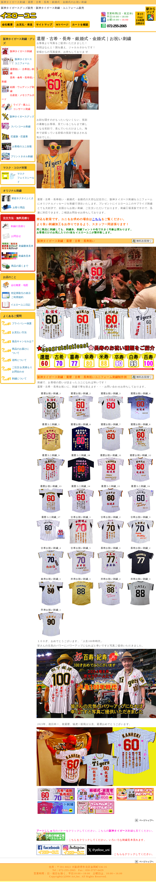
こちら (96, 219)
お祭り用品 (13, 207)
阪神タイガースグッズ (18, 116)
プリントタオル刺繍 (17, 156)
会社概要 (7, 24)
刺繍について (14, 378)
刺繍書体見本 (17, 246)
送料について (14, 360)
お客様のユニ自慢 (17, 146)
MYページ (62, 24)
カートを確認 (80, 24)
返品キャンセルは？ (18, 341)
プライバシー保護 (16, 323)
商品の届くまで (15, 265)
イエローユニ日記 (16, 304)
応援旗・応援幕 (15, 136)
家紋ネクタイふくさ (18, 198)
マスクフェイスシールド (25, 177)
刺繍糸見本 (16, 255)
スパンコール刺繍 (16, 126)
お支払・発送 (24, 24)
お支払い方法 (14, 332)
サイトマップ (44, 24)
